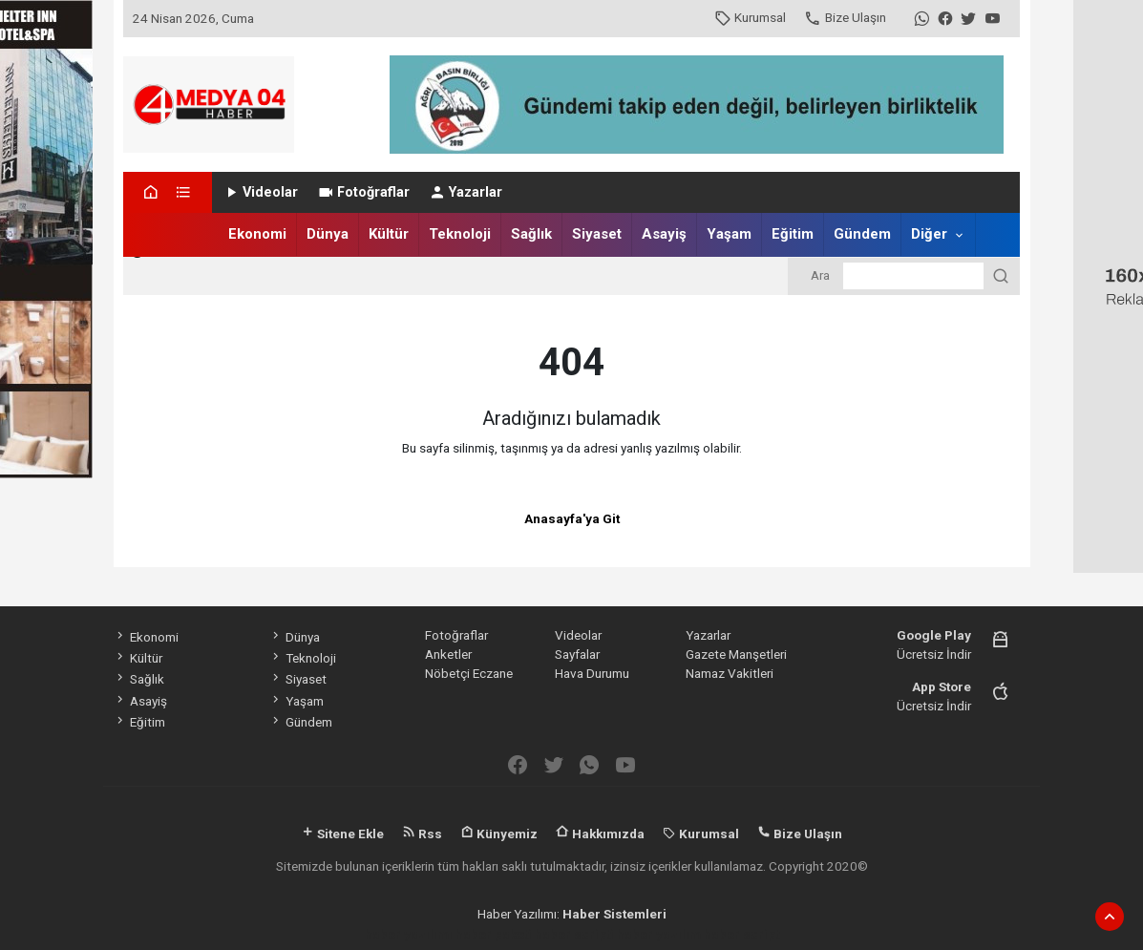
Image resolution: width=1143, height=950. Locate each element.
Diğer (929, 234)
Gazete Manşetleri (736, 654)
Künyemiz (499, 833)
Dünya (328, 234)
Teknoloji (460, 234)
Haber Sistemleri (614, 913)
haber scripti (574, 933)
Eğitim (793, 234)
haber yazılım (659, 933)
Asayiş (664, 234)
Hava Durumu (592, 673)
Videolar (260, 192)
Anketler (448, 654)
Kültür (389, 234)
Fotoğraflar (363, 192)
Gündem (862, 234)
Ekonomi (257, 234)
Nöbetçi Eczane (469, 673)
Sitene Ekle (342, 833)
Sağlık (531, 234)
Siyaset (597, 234)
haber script (741, 933)
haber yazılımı (409, 933)
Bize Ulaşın (844, 17)
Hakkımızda (600, 833)
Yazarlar (465, 192)
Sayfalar (577, 654)
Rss (422, 833)
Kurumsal (750, 17)
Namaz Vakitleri (729, 673)
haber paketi (493, 933)
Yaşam (729, 234)
